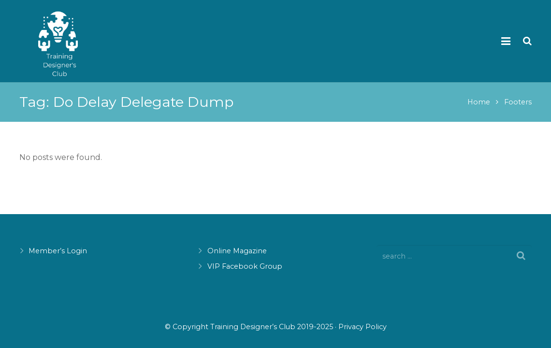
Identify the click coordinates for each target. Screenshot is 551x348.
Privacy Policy (362, 326)
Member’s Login (58, 250)
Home (478, 102)
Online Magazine (237, 250)
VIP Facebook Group (244, 266)
